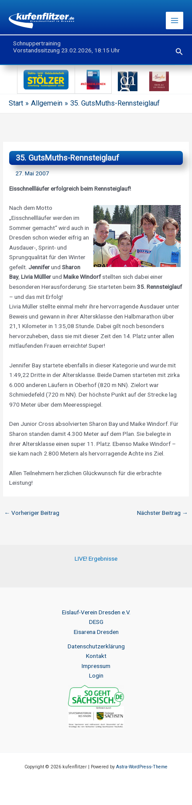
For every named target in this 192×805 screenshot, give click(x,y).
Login (96, 675)
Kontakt (96, 655)
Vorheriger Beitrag (31, 512)
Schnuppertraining (37, 43)
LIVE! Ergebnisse (96, 558)
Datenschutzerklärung (96, 646)
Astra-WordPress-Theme (142, 767)
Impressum (96, 665)
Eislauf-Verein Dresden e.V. (96, 612)
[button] (179, 51)
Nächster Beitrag (162, 512)
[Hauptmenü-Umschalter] (175, 21)
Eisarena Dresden (96, 631)
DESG (96, 621)
